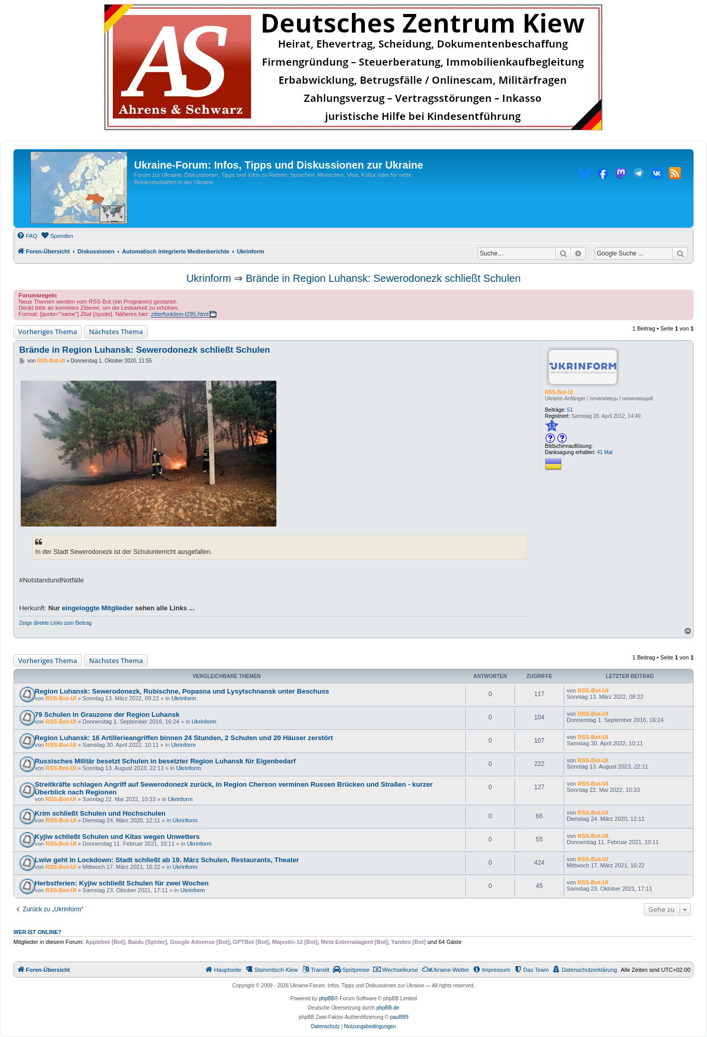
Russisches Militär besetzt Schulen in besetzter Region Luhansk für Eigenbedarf (165, 761)
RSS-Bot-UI (559, 392)
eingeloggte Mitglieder (97, 608)
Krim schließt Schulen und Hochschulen (100, 813)
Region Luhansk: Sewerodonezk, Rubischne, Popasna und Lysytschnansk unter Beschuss (182, 691)
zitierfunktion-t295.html (180, 314)
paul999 (399, 1017)
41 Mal (604, 452)
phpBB (326, 998)
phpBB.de (387, 1008)
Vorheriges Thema (47, 331)
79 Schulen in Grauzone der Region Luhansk (107, 714)
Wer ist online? (37, 932)
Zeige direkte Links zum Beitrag (55, 623)
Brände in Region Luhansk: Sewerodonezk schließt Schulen (383, 278)
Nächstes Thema (116, 331)
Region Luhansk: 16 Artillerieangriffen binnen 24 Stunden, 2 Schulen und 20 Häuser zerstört (184, 738)
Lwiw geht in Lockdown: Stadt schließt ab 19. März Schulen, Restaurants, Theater (167, 860)
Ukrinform (208, 278)
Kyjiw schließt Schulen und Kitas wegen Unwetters (117, 836)
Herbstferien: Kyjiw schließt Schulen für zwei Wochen (122, 883)
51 (570, 410)
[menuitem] (27, 236)
